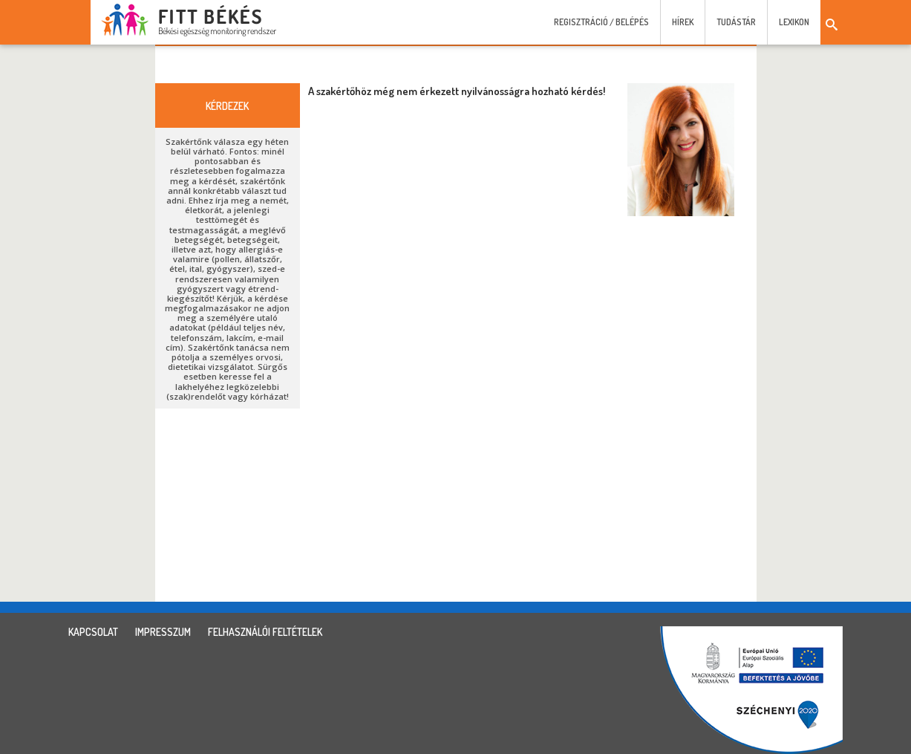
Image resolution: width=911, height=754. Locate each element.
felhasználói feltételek (265, 631)
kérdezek (227, 106)
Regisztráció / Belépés (601, 21)
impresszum (163, 631)
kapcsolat (93, 631)
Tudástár (736, 21)
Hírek (682, 21)
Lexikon (794, 21)
